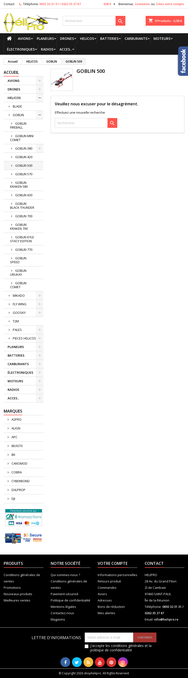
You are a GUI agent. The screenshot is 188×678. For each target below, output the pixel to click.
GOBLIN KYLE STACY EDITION (22, 239)
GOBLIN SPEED (18, 260)
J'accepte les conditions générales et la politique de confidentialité (121, 648)
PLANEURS (45, 38)
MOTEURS (161, 38)
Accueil (11, 72)
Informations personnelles (117, 575)
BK (13, 454)
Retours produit (109, 581)
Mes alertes (106, 613)
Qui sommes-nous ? (65, 575)
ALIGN (15, 428)
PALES (17, 330)
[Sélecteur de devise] (110, 4)
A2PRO (16, 419)
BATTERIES (109, 38)
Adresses (105, 600)
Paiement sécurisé (64, 594)
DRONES (67, 38)
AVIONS (24, 38)
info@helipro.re (166, 619)
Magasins (58, 619)
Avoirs (102, 594)
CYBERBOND (20, 481)
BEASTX (17, 446)
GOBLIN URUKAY (18, 272)
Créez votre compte (170, 4)
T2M (16, 321)
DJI (13, 498)
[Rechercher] (94, 21)
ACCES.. (65, 49)
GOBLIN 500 (23, 165)
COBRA (16, 472)
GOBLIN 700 (23, 216)
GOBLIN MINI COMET (22, 138)
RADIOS (47, 49)
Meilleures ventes (17, 600)
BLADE (17, 106)
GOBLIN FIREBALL (18, 125)
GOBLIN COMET (18, 285)
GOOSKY (19, 312)
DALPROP (18, 490)
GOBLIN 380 (23, 148)
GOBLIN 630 (23, 195)
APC (14, 437)
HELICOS (87, 38)
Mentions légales (63, 606)
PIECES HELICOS (24, 338)
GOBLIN (18, 115)
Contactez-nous (62, 613)
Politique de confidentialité (70, 600)
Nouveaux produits (18, 594)
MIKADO (19, 295)
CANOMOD (19, 463)
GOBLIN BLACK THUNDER (22, 205)
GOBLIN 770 (23, 249)
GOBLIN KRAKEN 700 (19, 226)
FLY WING (19, 304)
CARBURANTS (136, 38)
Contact (9, 4)
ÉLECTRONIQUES (21, 49)
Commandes (107, 587)
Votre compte (113, 563)
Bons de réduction (111, 606)
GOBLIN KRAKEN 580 (19, 184)
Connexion (142, 4)
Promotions (12, 587)
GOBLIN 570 (23, 174)
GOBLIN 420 (23, 157)
